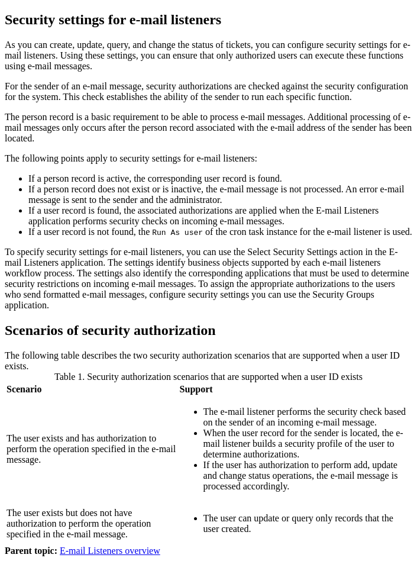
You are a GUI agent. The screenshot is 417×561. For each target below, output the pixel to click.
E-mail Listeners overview (110, 551)
